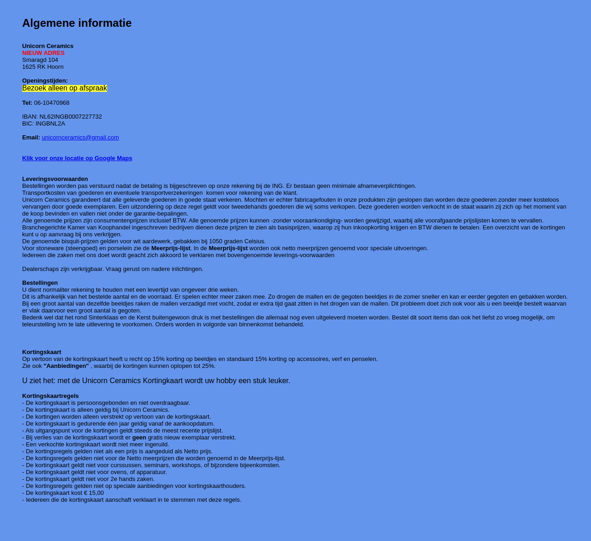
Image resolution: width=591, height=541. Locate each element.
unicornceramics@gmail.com (80, 137)
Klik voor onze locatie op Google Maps (77, 158)
